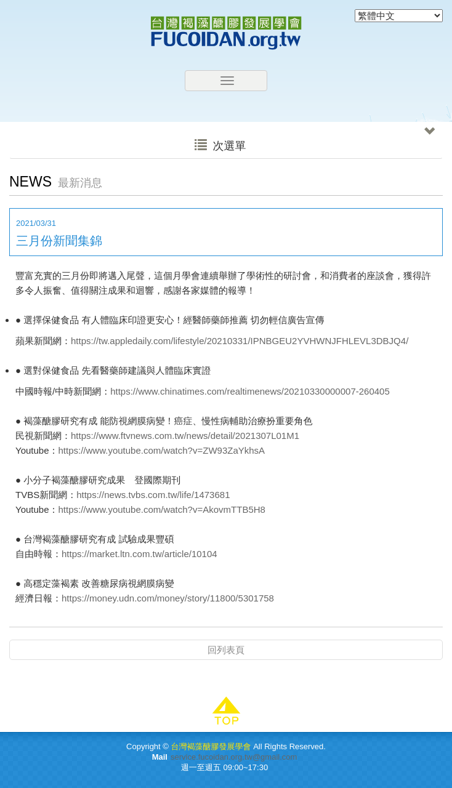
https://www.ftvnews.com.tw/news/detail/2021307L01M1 (185, 435)
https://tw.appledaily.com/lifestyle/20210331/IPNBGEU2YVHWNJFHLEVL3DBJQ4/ (239, 341)
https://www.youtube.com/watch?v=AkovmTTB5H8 (162, 509)
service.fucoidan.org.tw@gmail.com (234, 757)
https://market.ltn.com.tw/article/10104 (139, 554)
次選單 (315, 142)
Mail (159, 757)
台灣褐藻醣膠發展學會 (226, 33)
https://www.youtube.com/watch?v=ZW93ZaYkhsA (162, 450)
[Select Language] (399, 15)
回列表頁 (226, 650)
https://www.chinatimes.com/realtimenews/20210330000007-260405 (250, 391)
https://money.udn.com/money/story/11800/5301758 (168, 598)
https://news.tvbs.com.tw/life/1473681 (153, 494)
